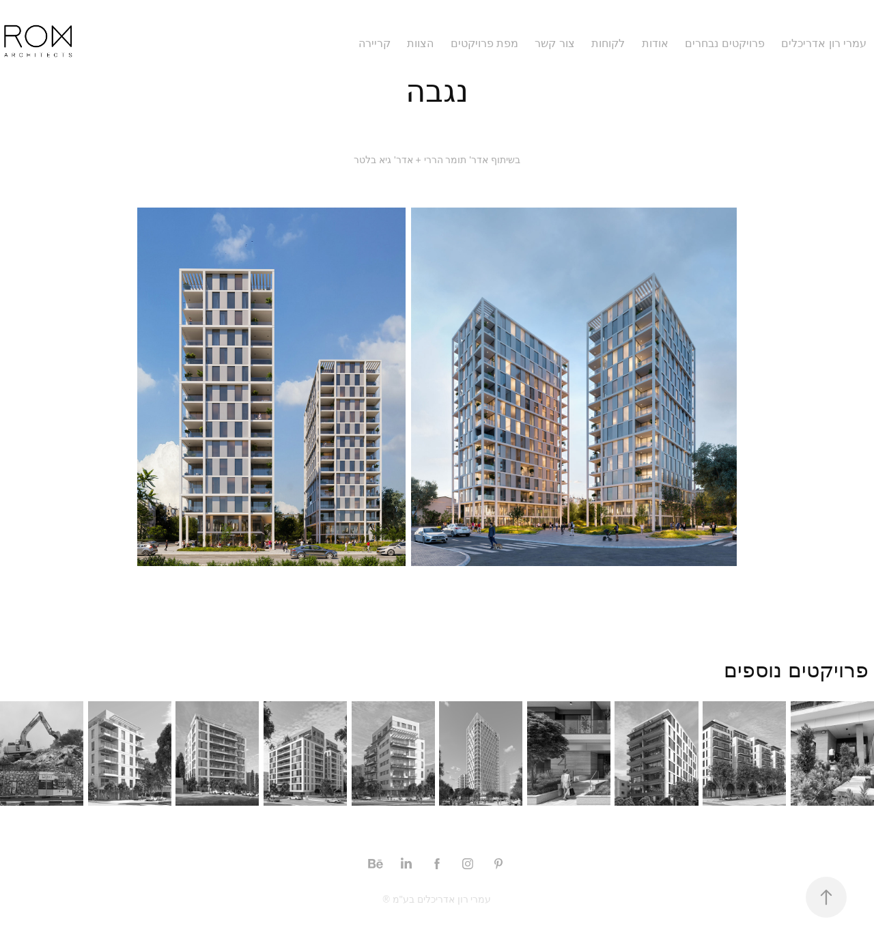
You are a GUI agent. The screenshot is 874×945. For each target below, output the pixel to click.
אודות (655, 43)
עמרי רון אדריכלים (823, 43)
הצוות (420, 43)
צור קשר (554, 43)
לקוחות (608, 43)
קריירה (374, 43)
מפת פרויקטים (484, 43)
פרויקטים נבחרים (724, 43)
